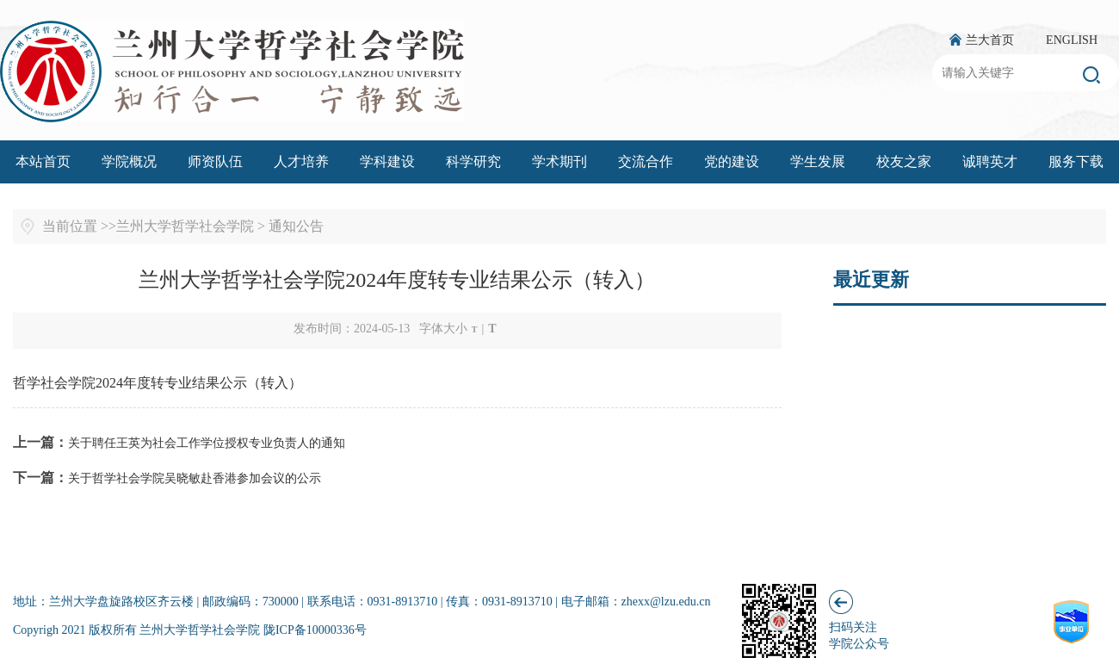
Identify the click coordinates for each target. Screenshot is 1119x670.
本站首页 (43, 161)
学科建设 (387, 161)
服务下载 (1076, 161)
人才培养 (301, 161)
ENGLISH (1071, 40)
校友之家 (903, 161)
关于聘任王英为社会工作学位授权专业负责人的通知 (206, 443)
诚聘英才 (989, 161)
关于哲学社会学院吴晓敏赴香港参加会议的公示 (194, 478)
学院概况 (129, 161)
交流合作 (645, 161)
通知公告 (296, 226)
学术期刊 (559, 161)
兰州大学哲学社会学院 (185, 226)
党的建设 (731, 161)
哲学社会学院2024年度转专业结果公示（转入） (157, 382)
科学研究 (473, 161)
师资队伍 (215, 161)
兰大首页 (990, 40)
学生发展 (817, 161)
